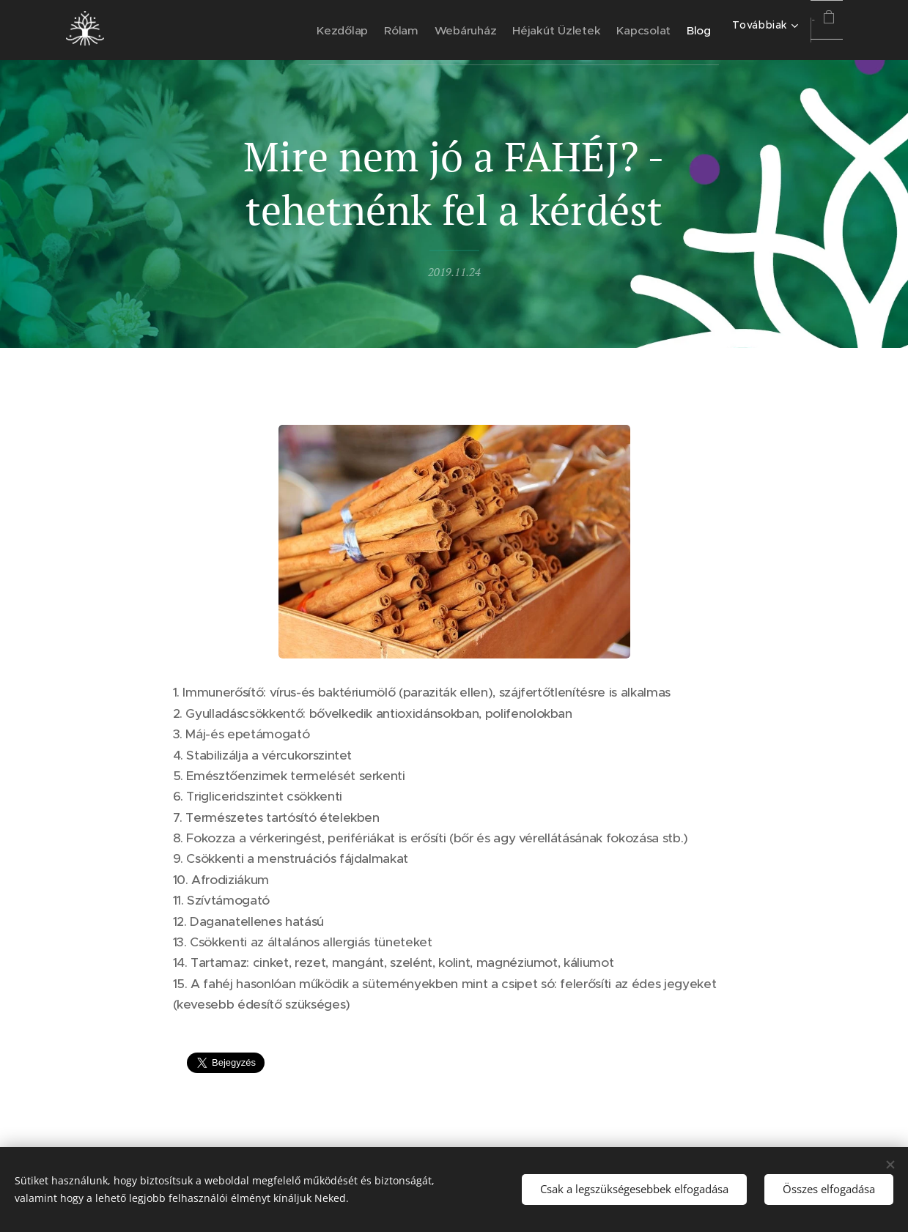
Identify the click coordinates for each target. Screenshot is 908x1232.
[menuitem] (255, 30)
